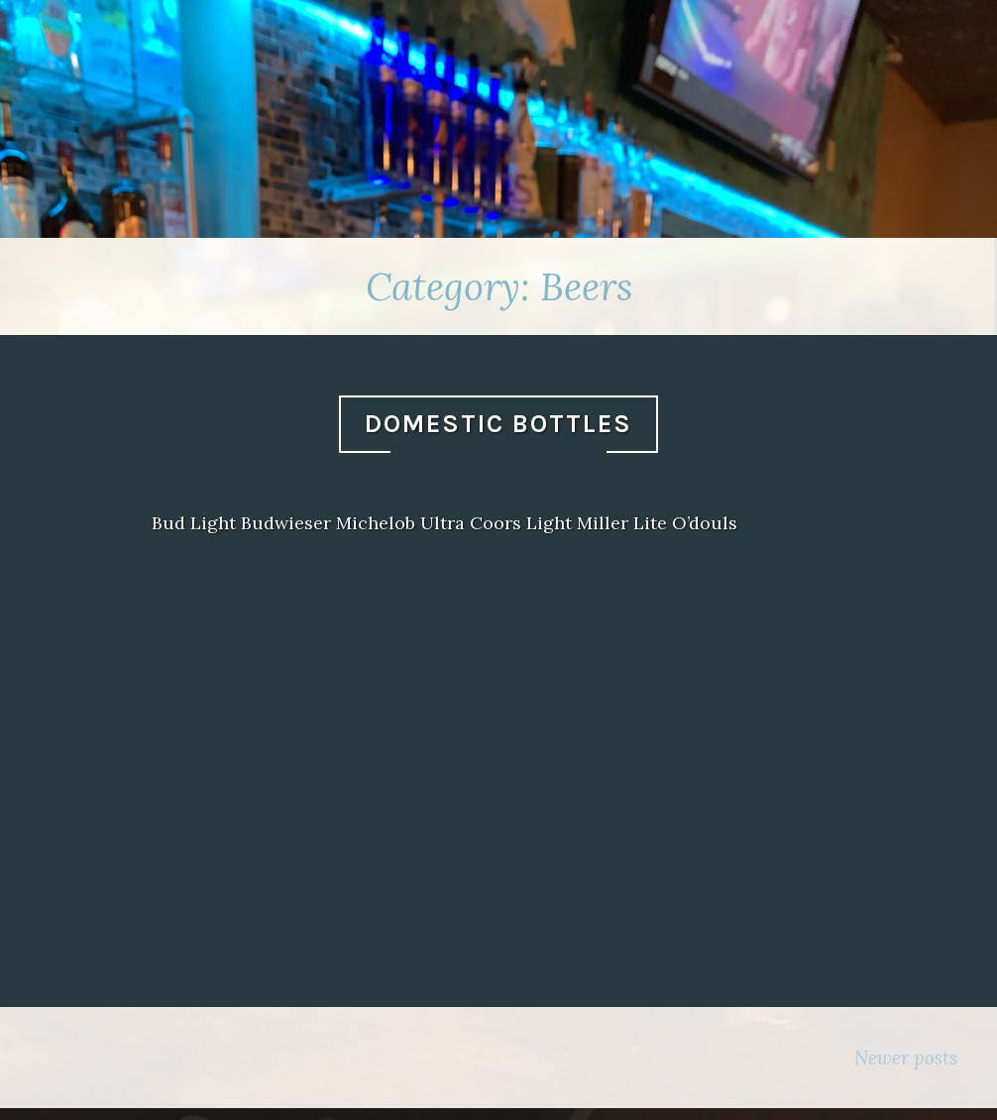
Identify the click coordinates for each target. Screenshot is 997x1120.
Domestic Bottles (498, 423)
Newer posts (905, 1057)
